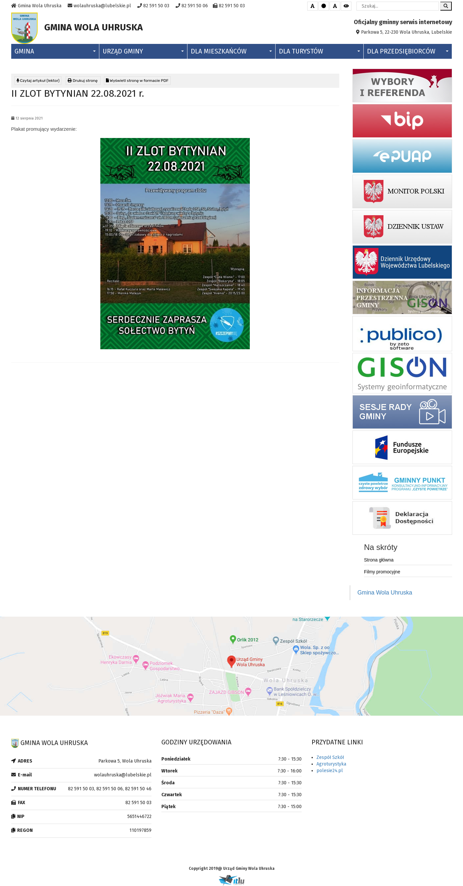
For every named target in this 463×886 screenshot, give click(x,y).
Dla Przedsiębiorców (407, 51)
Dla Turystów (319, 51)
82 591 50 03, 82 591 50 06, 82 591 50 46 (109, 789)
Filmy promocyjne (382, 571)
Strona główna (379, 559)
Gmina (55, 51)
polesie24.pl (329, 770)
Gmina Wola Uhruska (384, 592)
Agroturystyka (331, 764)
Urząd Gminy (143, 51)
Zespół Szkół (330, 757)
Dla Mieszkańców (231, 51)
